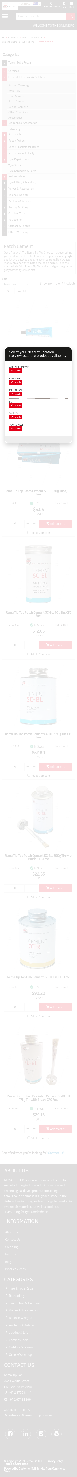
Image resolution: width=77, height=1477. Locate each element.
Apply (18, 371)
